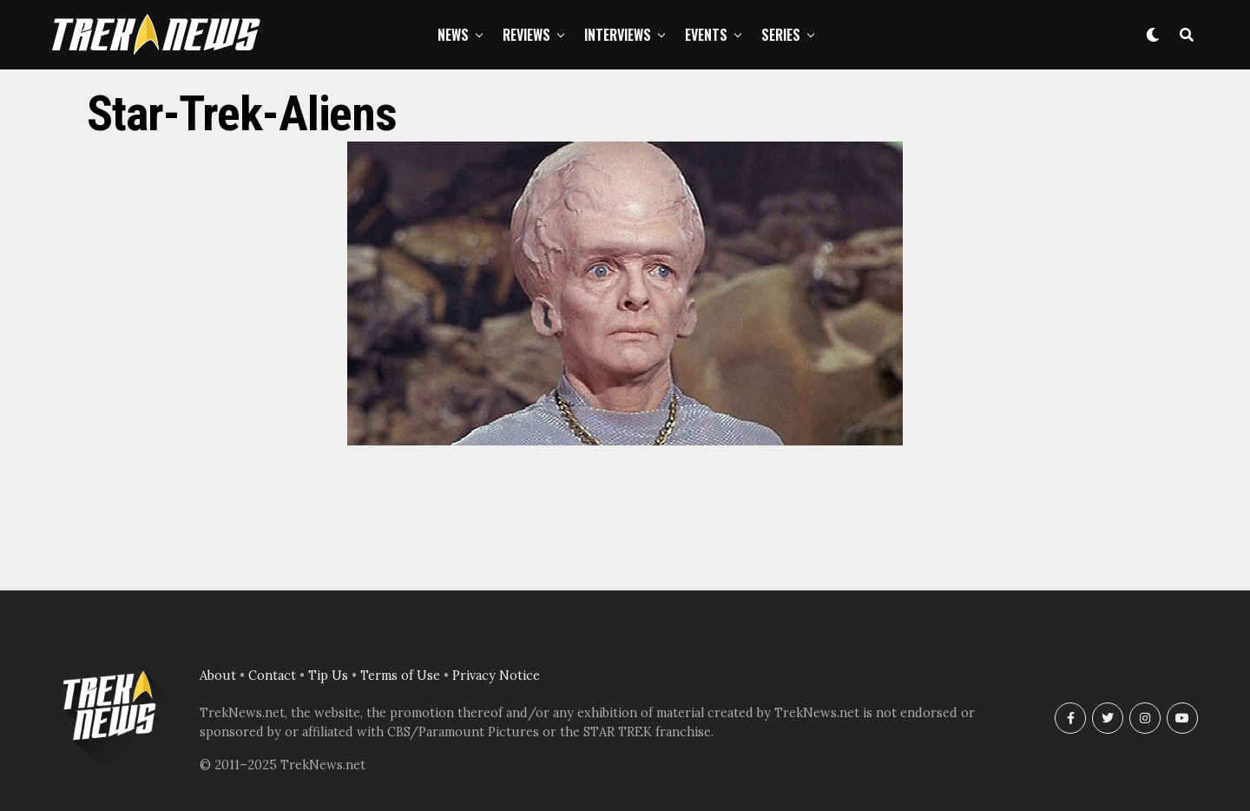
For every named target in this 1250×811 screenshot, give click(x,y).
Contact (272, 675)
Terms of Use (400, 675)
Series (780, 34)
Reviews (526, 34)
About (218, 675)
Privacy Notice (496, 675)
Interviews (617, 34)
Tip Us (328, 675)
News (453, 34)
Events (706, 34)
